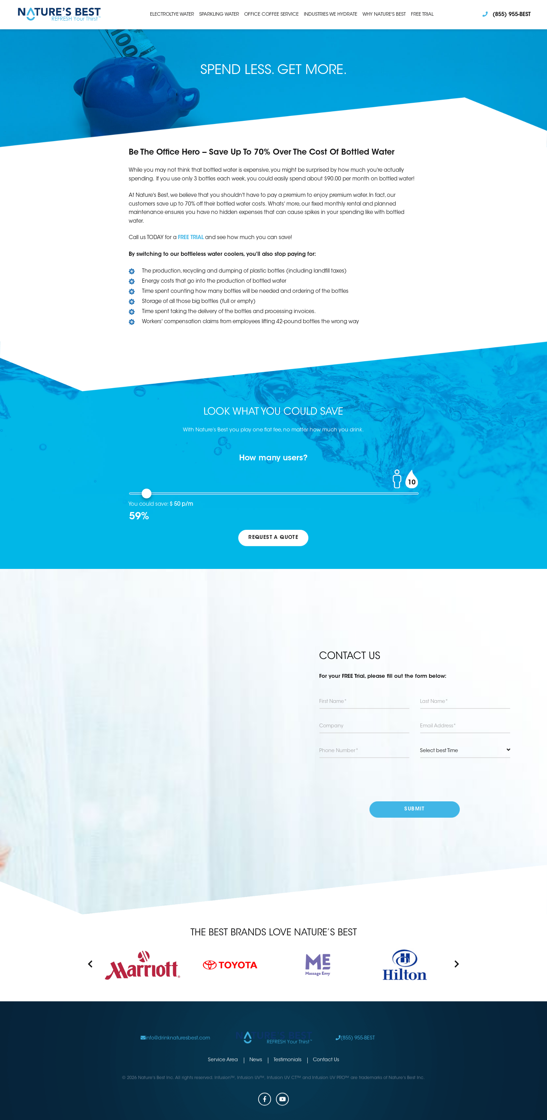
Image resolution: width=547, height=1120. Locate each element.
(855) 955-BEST (355, 1025)
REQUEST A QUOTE (273, 538)
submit (414, 809)
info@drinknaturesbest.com (175, 1025)
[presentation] (414, 780)
